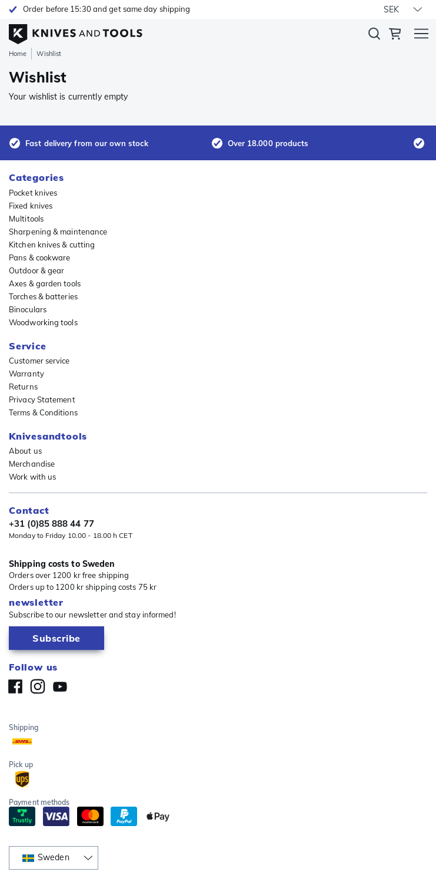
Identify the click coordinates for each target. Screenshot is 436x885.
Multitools (26, 218)
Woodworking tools (43, 322)
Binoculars (27, 309)
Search (374, 36)
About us (25, 450)
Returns (23, 386)
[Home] (75, 31)
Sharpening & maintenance (58, 231)
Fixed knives (30, 205)
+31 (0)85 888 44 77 (51, 524)
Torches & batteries (43, 296)
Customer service (39, 360)
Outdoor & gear (36, 270)
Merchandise (32, 463)
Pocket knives (33, 192)
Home (17, 53)
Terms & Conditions (43, 412)
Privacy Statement (42, 399)
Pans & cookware (40, 257)
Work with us (32, 476)
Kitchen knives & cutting (52, 244)
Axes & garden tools (45, 283)
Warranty (26, 373)
